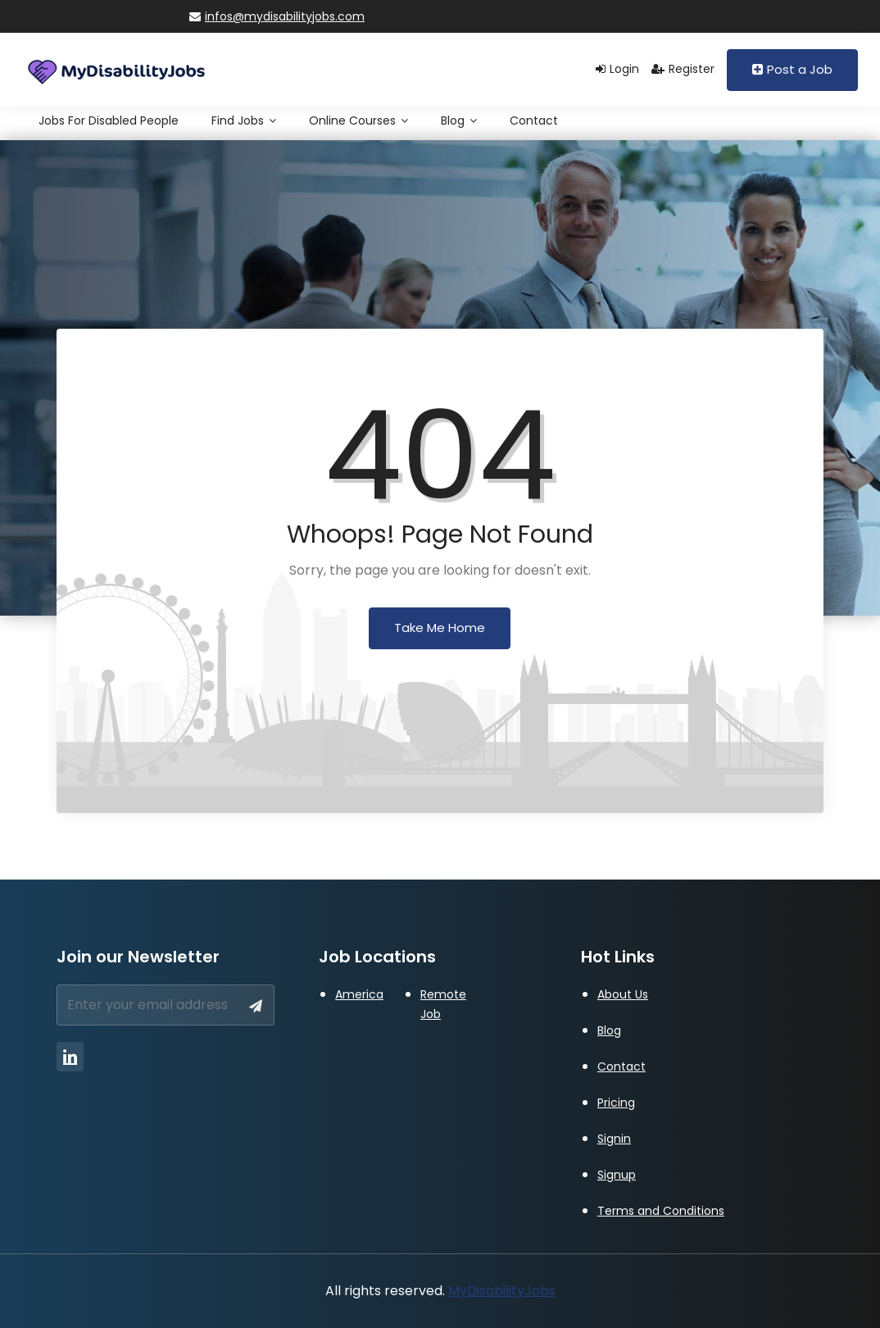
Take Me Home (439, 627)
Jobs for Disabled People (109, 120)
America (359, 994)
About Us (622, 994)
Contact (534, 120)
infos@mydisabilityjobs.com (277, 16)
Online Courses (358, 120)
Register (682, 69)
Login (617, 69)
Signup (616, 1175)
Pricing (616, 1102)
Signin (614, 1138)
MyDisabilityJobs (502, 1290)
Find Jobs (243, 120)
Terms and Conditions (660, 1211)
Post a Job (792, 69)
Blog (459, 120)
